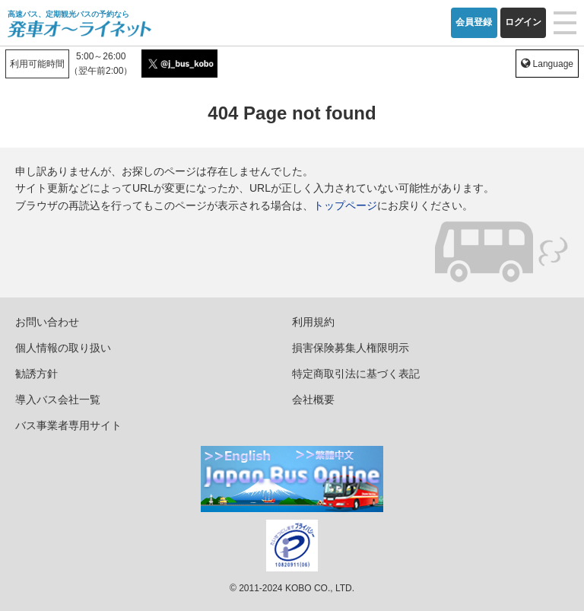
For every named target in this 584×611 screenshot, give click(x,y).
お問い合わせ (47, 322)
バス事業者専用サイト (68, 425)
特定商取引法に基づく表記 (356, 374)
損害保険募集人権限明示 (350, 348)
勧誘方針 (36, 374)
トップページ (345, 205)
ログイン (523, 22)
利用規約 (313, 322)
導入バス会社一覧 (57, 399)
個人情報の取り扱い (63, 348)
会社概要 (313, 399)
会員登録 (473, 22)
